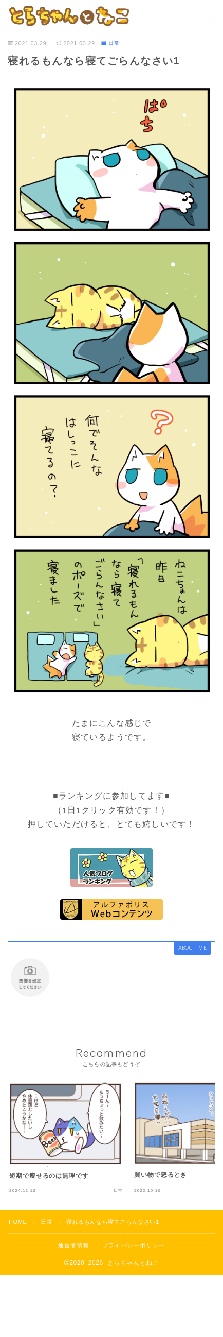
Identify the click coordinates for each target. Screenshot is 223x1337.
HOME (18, 1221)
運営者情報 (73, 1245)
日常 (110, 43)
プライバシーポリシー (133, 1245)
